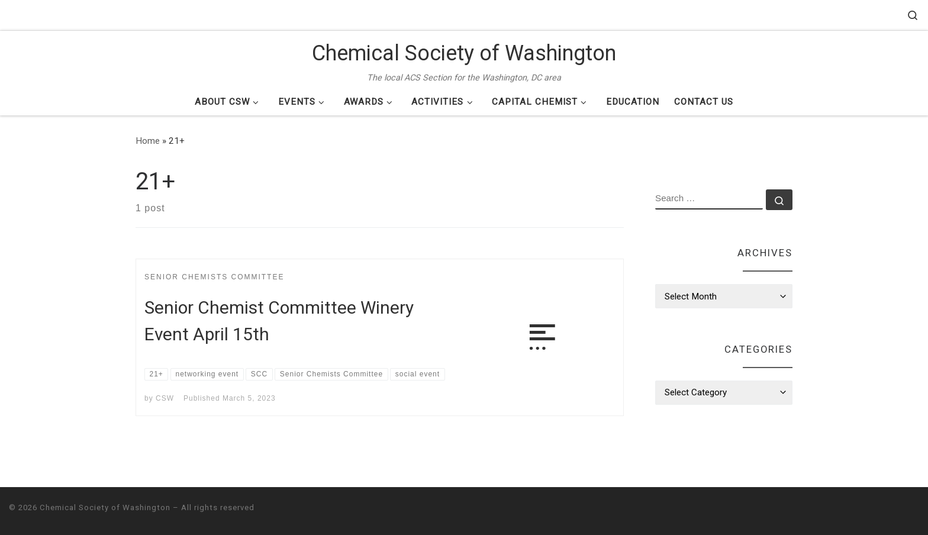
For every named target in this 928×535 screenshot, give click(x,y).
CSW (165, 398)
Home (148, 141)
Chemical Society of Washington (105, 507)
